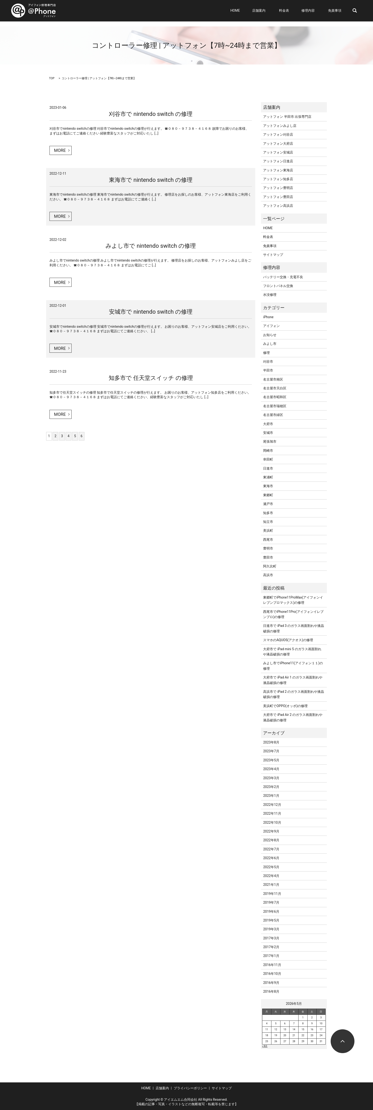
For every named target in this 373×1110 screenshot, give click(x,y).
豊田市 (268, 557)
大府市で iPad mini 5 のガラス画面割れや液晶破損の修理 (292, 651)
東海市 (268, 486)
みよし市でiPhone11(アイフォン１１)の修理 (293, 665)
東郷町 (268, 495)
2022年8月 (271, 840)
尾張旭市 (269, 441)
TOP (51, 78)
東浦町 (268, 477)
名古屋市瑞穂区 (274, 406)
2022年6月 (271, 858)
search (355, 11)
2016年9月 (271, 983)
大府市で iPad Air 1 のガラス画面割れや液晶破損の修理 (292, 679)
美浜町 (268, 530)
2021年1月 (271, 885)
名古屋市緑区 (273, 415)
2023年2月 (271, 787)
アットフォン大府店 (278, 143)
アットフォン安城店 (278, 152)
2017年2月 (271, 947)
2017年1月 (271, 956)
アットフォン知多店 (278, 179)
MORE (60, 150)
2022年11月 (272, 813)
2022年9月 (271, 831)
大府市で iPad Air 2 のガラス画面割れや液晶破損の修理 (292, 717)
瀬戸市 (268, 504)
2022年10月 (272, 822)
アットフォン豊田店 (278, 197)
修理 (266, 353)
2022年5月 (271, 867)
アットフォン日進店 (278, 161)
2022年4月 (271, 876)
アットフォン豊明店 (278, 188)
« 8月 (265, 1046)
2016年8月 (271, 991)
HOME (250, 11)
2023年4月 (271, 769)
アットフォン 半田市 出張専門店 (287, 117)
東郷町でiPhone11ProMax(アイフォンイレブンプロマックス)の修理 (293, 600)
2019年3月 (271, 929)
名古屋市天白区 (274, 388)
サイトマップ (273, 255)
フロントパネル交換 (278, 286)
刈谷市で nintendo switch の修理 (150, 114)
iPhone (268, 317)
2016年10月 (272, 974)
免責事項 (337, 11)
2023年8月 (271, 742)
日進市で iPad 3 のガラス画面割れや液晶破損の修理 (293, 628)
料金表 (293, 11)
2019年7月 (271, 902)
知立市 (268, 522)
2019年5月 (271, 920)
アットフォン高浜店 (278, 206)
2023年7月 (271, 751)
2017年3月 (271, 938)
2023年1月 (271, 796)
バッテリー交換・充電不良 (283, 277)
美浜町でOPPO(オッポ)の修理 (285, 706)
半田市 (268, 370)
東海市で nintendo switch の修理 (150, 180)
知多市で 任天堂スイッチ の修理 (151, 378)
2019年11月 (272, 894)
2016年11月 (272, 965)
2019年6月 (271, 911)
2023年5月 (271, 760)
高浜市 (268, 575)
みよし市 (269, 344)
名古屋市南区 (273, 379)
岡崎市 (268, 450)
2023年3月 (271, 778)
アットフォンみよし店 (279, 126)
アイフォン (271, 326)
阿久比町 (269, 566)
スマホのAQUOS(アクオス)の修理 (288, 640)
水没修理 (269, 295)
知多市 (268, 513)
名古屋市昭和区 (274, 397)
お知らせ (269, 335)
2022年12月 (272, 805)
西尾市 (268, 539)
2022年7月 (271, 849)
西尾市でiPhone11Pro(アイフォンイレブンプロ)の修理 (293, 614)
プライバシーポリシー (190, 1088)
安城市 (268, 433)
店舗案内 (269, 11)
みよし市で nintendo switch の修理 (151, 246)
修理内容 (312, 11)
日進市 (268, 468)
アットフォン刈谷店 (278, 134)
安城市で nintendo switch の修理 (150, 311)
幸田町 (268, 459)
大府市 (268, 424)
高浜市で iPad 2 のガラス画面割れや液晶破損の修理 (293, 694)
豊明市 (268, 548)
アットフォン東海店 (278, 170)
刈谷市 (268, 361)
